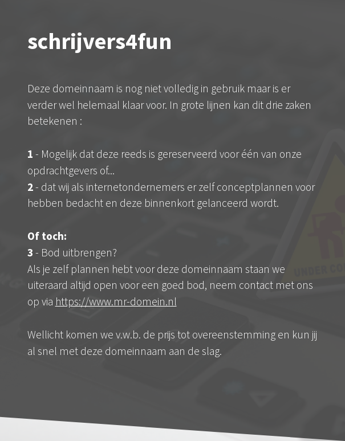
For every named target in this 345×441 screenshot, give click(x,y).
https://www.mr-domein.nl (116, 301)
